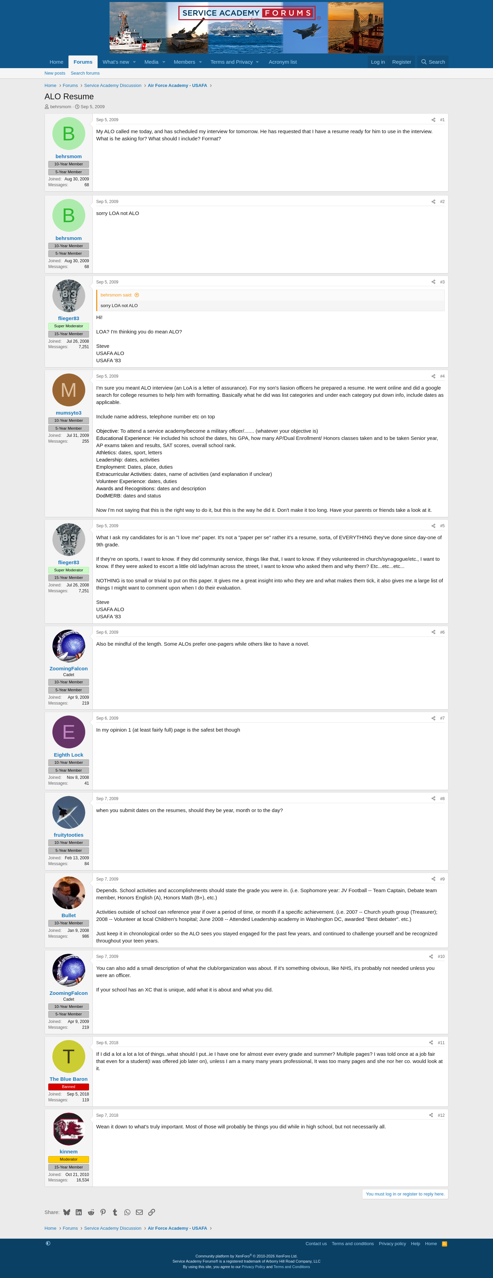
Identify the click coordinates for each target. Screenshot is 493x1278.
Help (415, 1243)
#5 (442, 525)
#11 (441, 1042)
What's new (116, 62)
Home (56, 62)
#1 (442, 119)
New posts (55, 73)
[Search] (432, 61)
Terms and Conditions (292, 1267)
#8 (442, 798)
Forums (83, 62)
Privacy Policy (253, 1267)
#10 (441, 956)
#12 (441, 1115)
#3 (442, 282)
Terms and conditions (353, 1243)
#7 (442, 718)
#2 (442, 201)
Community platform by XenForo (246, 1256)
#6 (442, 632)
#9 (442, 879)
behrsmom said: (116, 295)
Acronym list (283, 62)
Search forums (85, 73)
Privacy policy (392, 1243)
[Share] (433, 120)
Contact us (316, 1243)
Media (151, 62)
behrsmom (60, 106)
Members (184, 62)
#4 (442, 376)
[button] (134, 61)
